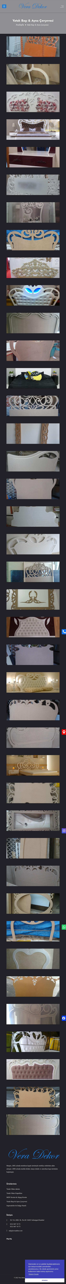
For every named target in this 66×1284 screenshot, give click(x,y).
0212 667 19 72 (15, 1224)
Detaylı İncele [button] (34, 1274)
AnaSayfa (20, 24)
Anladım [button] (45, 1280)
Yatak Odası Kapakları (14, 1193)
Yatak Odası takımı (13, 1189)
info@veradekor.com (15, 1231)
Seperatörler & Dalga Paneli (16, 1206)
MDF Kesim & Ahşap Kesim (16, 1197)
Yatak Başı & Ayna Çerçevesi (16, 1202)
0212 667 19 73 (15, 1226)
